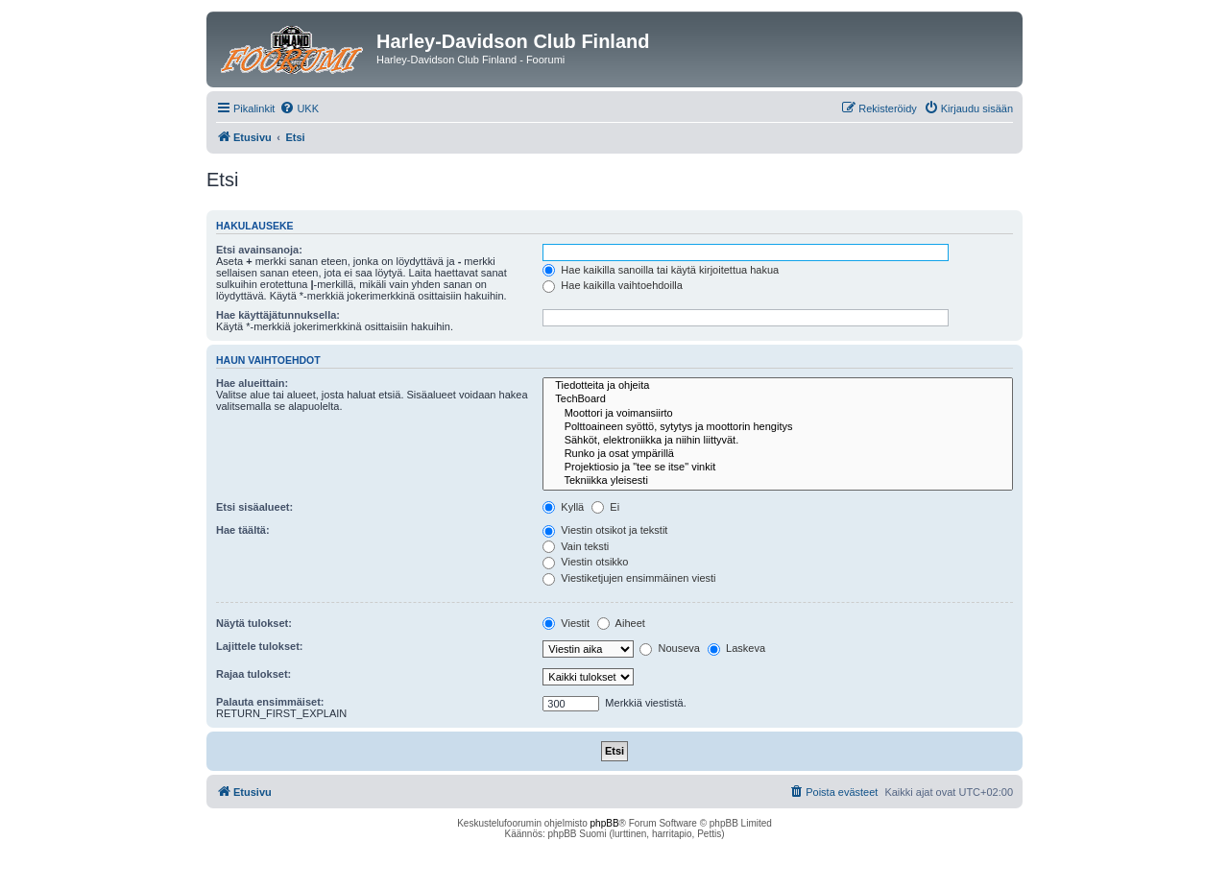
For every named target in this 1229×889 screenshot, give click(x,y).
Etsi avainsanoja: (259, 249)
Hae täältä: (243, 530)
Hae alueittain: (252, 383)
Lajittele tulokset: (259, 646)
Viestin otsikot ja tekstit (604, 530)
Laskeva (736, 648)
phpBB (604, 823)
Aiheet (621, 623)
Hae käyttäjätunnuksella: (278, 315)
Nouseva (669, 648)
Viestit (566, 623)
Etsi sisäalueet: (254, 507)
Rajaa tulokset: (253, 674)
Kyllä (563, 507)
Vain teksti (575, 546)
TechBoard (777, 399)
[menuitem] (299, 108)
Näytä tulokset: (254, 623)
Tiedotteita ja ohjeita (777, 386)
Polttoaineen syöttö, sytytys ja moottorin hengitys (777, 427)
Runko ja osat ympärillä (777, 454)
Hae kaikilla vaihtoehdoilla (612, 285)
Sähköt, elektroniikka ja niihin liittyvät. (777, 440)
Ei (605, 507)
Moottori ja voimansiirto (777, 413)
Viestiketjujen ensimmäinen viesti (628, 578)
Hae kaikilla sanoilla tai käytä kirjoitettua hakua (660, 270)
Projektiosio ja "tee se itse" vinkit (777, 467)
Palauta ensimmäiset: (270, 702)
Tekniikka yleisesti (777, 481)
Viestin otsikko (585, 561)
